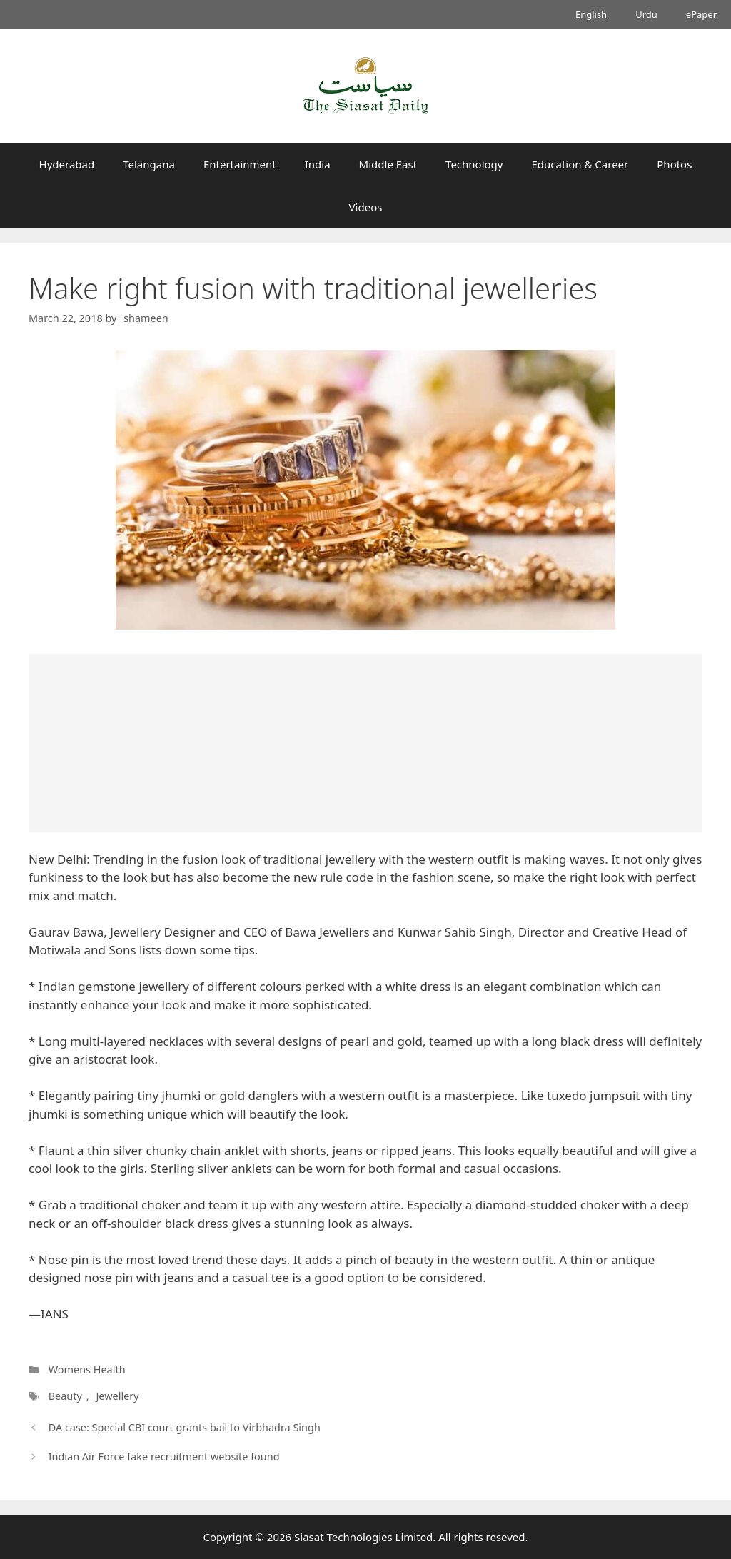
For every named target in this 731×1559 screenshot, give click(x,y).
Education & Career (580, 164)
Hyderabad (67, 164)
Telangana (149, 164)
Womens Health (87, 1369)
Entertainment (239, 164)
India (318, 164)
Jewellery (117, 1396)
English (591, 14)
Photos (674, 164)
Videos (366, 207)
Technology (474, 164)
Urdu (646, 14)
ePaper (701, 14)
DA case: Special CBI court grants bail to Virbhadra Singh (185, 1427)
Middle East (388, 164)
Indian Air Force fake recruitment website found (164, 1456)
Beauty (65, 1396)
